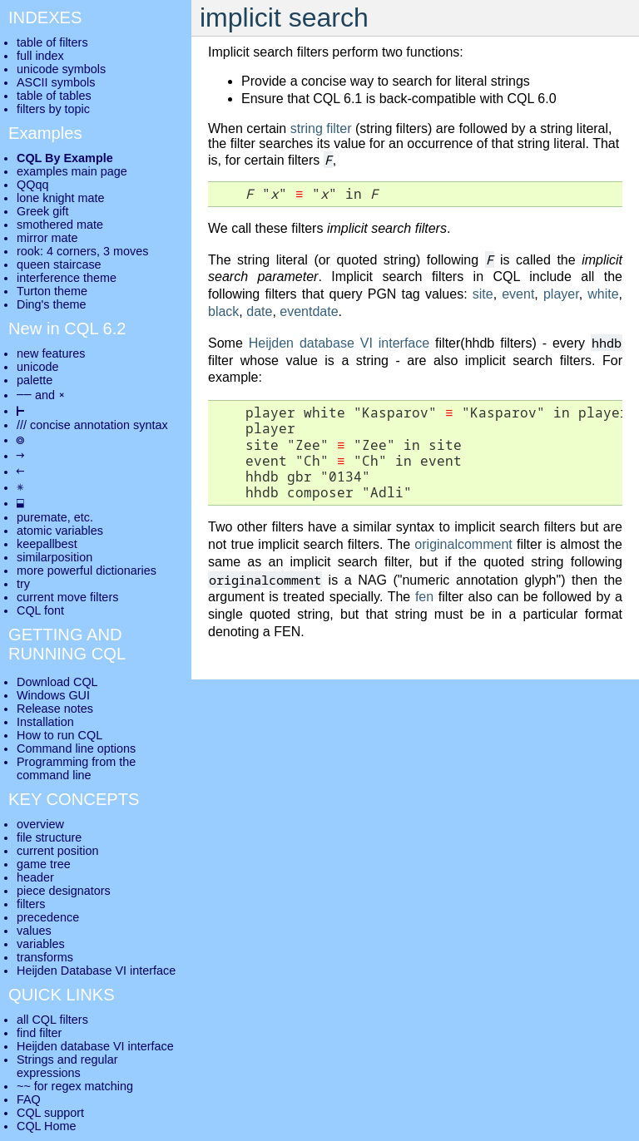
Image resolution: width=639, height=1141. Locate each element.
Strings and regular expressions (67, 1066)
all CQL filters (52, 1019)
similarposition (54, 557)
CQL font (40, 610)
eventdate (309, 311)
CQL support (50, 1112)
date (259, 311)
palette (34, 380)
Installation (45, 722)
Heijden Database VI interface (96, 970)
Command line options (76, 748)
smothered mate (60, 224)
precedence (48, 917)
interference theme (66, 277)
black (223, 311)
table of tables (54, 95)
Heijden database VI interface (339, 343)
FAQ (29, 1099)
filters (31, 904)
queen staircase (59, 264)
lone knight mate (61, 198)
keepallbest (47, 544)
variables (41, 944)
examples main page (72, 171)
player (561, 294)
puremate (42, 517)
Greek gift (42, 211)
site (483, 294)
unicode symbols (61, 69)
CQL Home (46, 1126)
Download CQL (57, 682)
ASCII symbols (56, 82)
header (35, 877)
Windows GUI (53, 695)
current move (52, 597)
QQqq (32, 184)
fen (424, 597)
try (23, 583)
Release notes (55, 708)
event (518, 294)
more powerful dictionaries (86, 570)
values (34, 930)
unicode (37, 366)
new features (51, 353)
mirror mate (47, 237)
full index (40, 55)
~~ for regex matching (75, 1086)
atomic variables (60, 530)
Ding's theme (52, 304)
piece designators (64, 890)
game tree (44, 864)
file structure (49, 837)
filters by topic (53, 109)
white (602, 294)
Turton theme (52, 291)
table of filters (52, 42)
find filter (39, 1033)
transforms (45, 957)
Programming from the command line (76, 768)
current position (57, 850)
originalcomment (463, 544)
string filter (321, 128)
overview (40, 824)
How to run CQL (59, 735)
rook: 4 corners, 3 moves (82, 251)
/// (22, 425)
